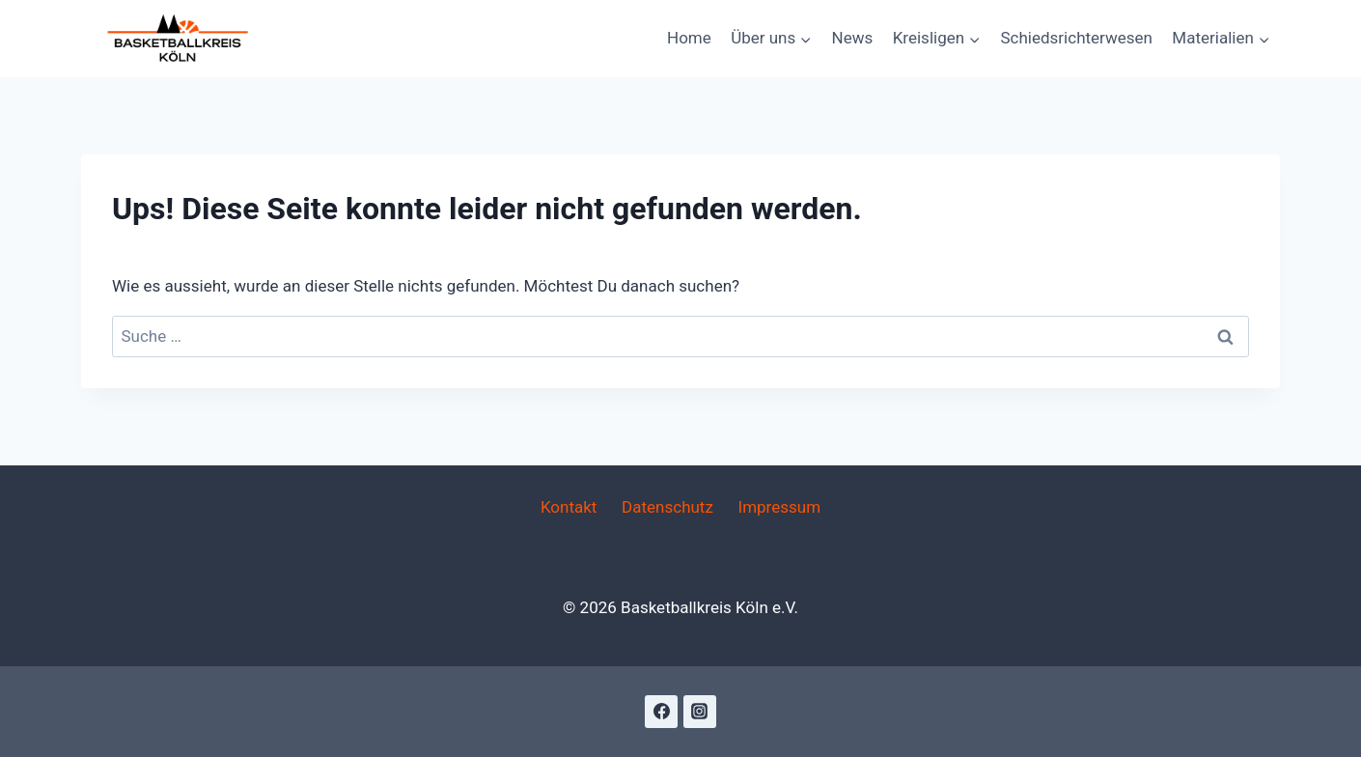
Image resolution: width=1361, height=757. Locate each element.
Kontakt (569, 507)
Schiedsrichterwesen (1076, 37)
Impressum (779, 507)
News (853, 37)
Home (689, 37)
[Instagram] (699, 711)
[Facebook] (661, 711)
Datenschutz (667, 507)
